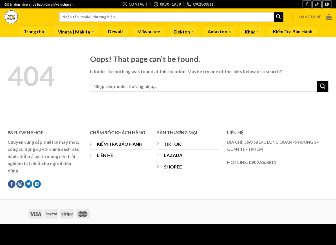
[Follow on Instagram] (20, 184)
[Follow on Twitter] (28, 184)
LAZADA (173, 155)
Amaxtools (219, 31)
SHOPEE (173, 166)
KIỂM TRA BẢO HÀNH (119, 144)
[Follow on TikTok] (316, 4)
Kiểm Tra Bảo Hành (292, 31)
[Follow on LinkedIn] (37, 184)
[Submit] (278, 17)
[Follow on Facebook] (307, 4)
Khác (252, 31)
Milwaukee (148, 31)
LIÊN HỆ (105, 155)
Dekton (184, 31)
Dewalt (115, 31)
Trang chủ (34, 31)
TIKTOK (172, 144)
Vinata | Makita (76, 31)
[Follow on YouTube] (326, 4)
